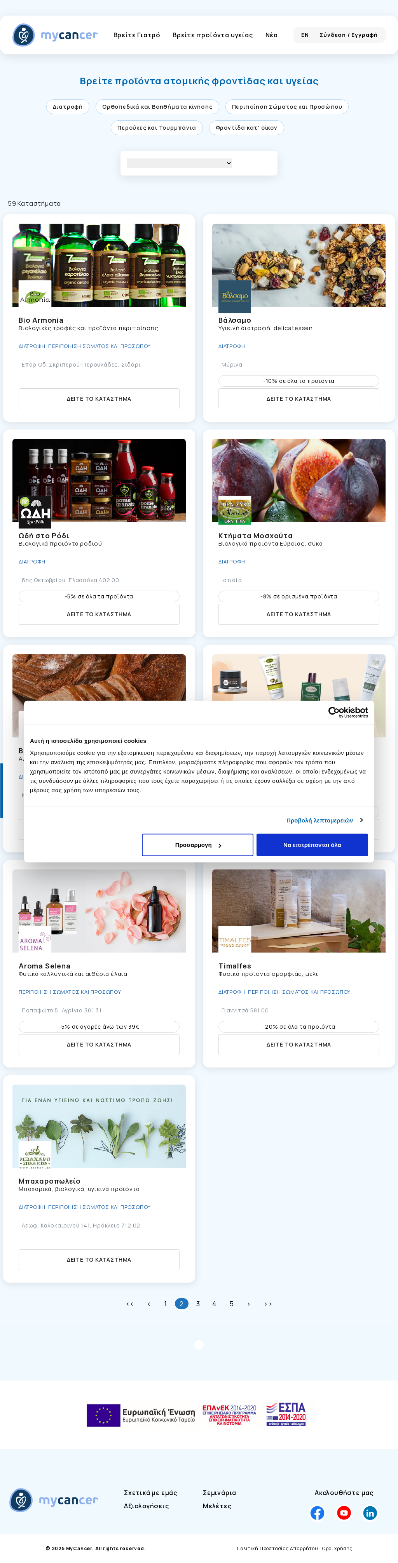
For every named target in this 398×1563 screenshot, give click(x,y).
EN (305, 34)
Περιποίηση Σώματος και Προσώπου (287, 106)
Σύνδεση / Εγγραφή (348, 34)
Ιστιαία (232, 580)
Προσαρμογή (198, 844)
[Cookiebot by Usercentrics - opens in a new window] (334, 712)
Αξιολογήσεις (146, 1506)
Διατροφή (68, 106)
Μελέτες (217, 1506)
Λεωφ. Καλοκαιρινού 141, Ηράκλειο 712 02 (81, 1225)
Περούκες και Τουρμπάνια (156, 127)
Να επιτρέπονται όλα (312, 844)
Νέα (271, 35)
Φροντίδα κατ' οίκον (247, 127)
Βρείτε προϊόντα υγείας (213, 35)
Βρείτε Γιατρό (136, 35)
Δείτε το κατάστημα (99, 398)
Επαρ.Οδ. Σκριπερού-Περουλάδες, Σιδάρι (81, 364)
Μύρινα (232, 364)
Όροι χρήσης (337, 1548)
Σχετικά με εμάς (150, 1492)
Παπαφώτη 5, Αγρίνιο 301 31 (62, 1010)
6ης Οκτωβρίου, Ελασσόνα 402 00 (70, 580)
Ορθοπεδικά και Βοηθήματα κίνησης (157, 106)
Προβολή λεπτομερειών (319, 820)
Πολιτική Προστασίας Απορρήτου (277, 1548)
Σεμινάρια (219, 1492)
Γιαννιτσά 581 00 (245, 1010)
